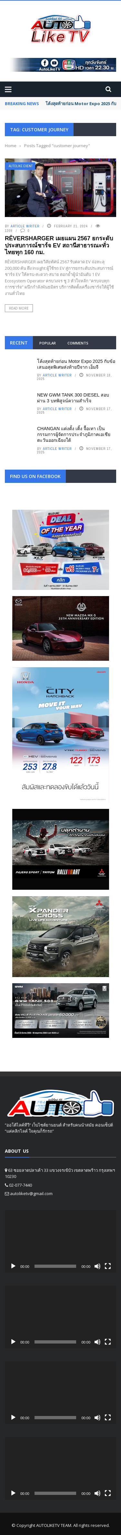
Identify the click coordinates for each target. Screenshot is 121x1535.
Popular (47, 343)
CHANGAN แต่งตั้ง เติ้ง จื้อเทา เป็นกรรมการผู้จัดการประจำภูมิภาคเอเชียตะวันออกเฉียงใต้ (73, 434)
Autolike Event (21, 166)
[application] (60, 1241)
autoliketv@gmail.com (31, 1193)
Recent (19, 343)
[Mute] (97, 1266)
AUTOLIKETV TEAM (53, 1525)
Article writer (25, 226)
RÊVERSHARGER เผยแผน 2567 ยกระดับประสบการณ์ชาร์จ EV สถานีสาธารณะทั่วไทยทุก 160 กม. (59, 245)
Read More (19, 308)
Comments (77, 343)
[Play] (13, 1266)
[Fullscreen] (108, 1266)
